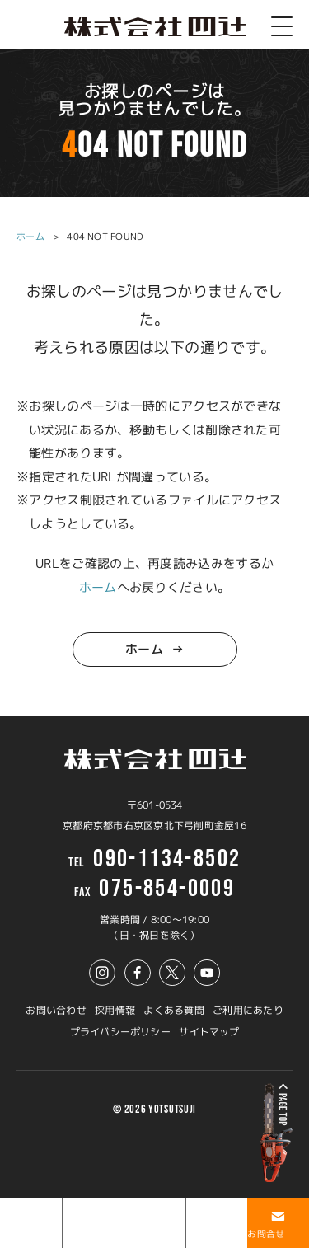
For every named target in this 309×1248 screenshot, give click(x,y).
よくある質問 (173, 1010)
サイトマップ (209, 1032)
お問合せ (265, 1234)
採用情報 (115, 1010)
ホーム (30, 236)
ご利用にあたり (248, 1010)
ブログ (138, 1234)
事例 (72, 1234)
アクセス (204, 1234)
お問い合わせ (56, 1010)
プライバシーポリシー (120, 1032)
